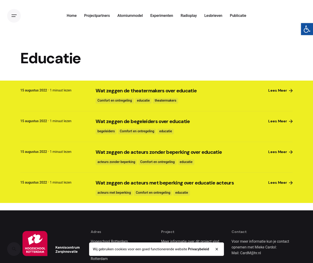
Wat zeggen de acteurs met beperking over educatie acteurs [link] (165, 182)
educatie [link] (143, 101)
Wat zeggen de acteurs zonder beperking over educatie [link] (159, 152)
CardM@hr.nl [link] (250, 253)
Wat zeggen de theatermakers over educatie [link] (146, 90)
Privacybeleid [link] (198, 249)
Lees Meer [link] (280, 90)
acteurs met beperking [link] (114, 193)
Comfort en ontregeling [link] (114, 101)
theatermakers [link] (165, 101)
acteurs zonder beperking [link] (116, 162)
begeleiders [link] (106, 131)
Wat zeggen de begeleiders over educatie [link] (143, 121)
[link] (307, 29)
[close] (217, 249)
